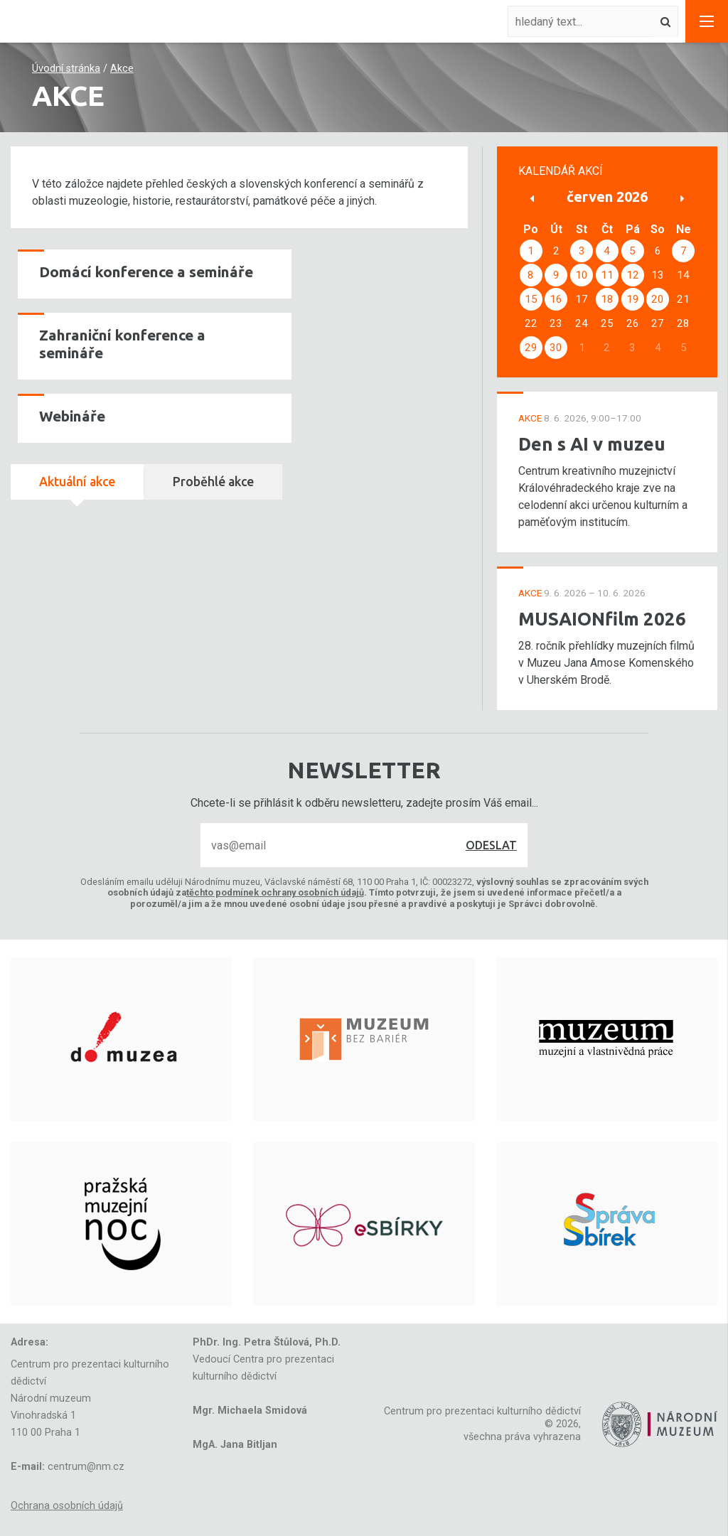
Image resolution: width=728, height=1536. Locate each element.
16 (556, 299)
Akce (122, 69)
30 (556, 347)
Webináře (72, 416)
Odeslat (491, 845)
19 (632, 299)
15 (531, 299)
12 (632, 275)
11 (607, 275)
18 (607, 299)
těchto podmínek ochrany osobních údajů (275, 892)
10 (581, 275)
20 (657, 299)
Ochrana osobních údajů (67, 1506)
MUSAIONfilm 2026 (602, 618)
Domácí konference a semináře (146, 272)
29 (531, 347)
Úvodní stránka (66, 69)
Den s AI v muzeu (591, 444)
